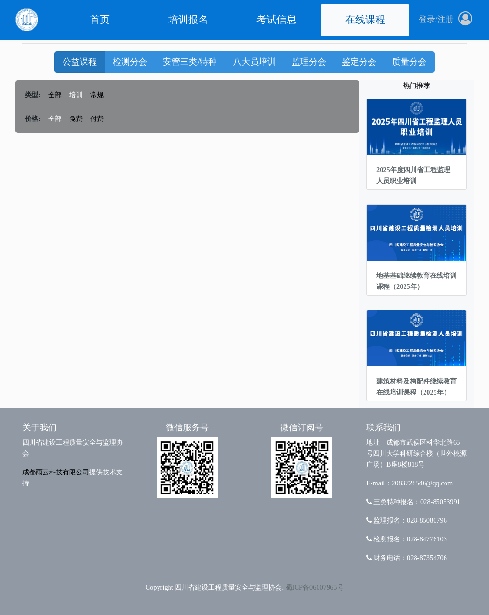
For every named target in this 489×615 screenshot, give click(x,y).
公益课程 (80, 61)
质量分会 (409, 61)
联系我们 (383, 427)
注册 (445, 19)
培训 (76, 95)
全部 (55, 95)
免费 (76, 118)
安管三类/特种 (190, 61)
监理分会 (309, 61)
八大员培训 (254, 61)
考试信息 (276, 19)
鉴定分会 (359, 61)
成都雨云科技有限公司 (55, 472)
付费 (97, 118)
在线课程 (365, 19)
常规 (97, 95)
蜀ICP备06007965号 (315, 587)
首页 (100, 19)
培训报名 (188, 19)
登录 (427, 19)
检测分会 (130, 61)
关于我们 (39, 427)
